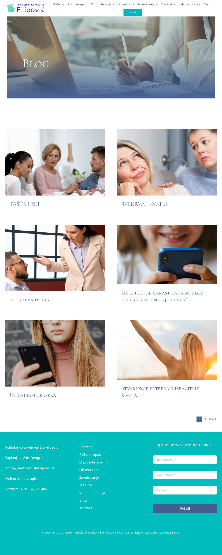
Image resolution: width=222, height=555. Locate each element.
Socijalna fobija (29, 299)
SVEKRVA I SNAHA (144, 204)
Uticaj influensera (33, 395)
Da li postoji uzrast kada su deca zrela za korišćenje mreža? (162, 296)
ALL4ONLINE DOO (169, 532)
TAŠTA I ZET (25, 204)
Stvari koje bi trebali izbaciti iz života (160, 391)
